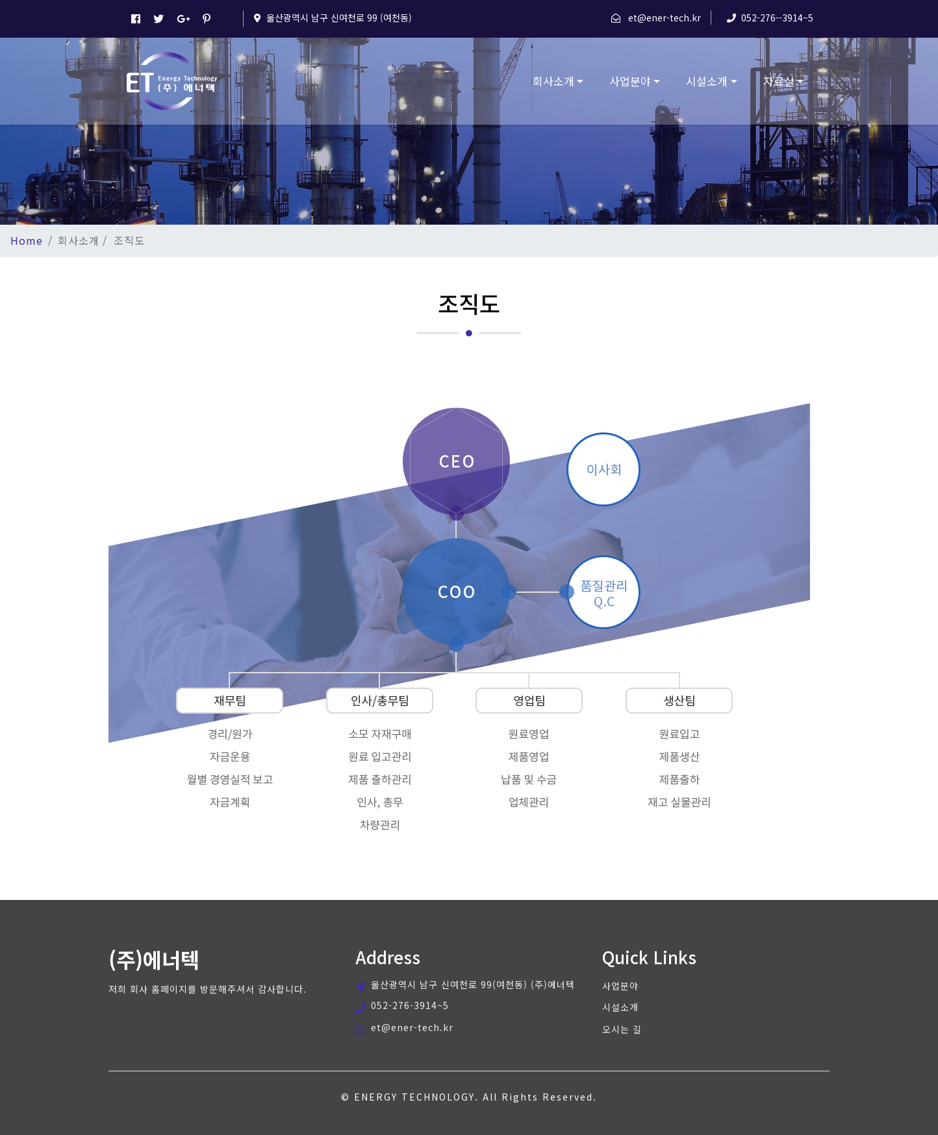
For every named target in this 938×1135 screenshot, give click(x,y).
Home (26, 240)
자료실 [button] (778, 81)
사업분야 (620, 985)
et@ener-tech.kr (664, 17)
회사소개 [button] (553, 81)
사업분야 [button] (630, 81)
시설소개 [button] (707, 81)
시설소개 (620, 1007)
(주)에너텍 (153, 959)
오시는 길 (622, 1029)
